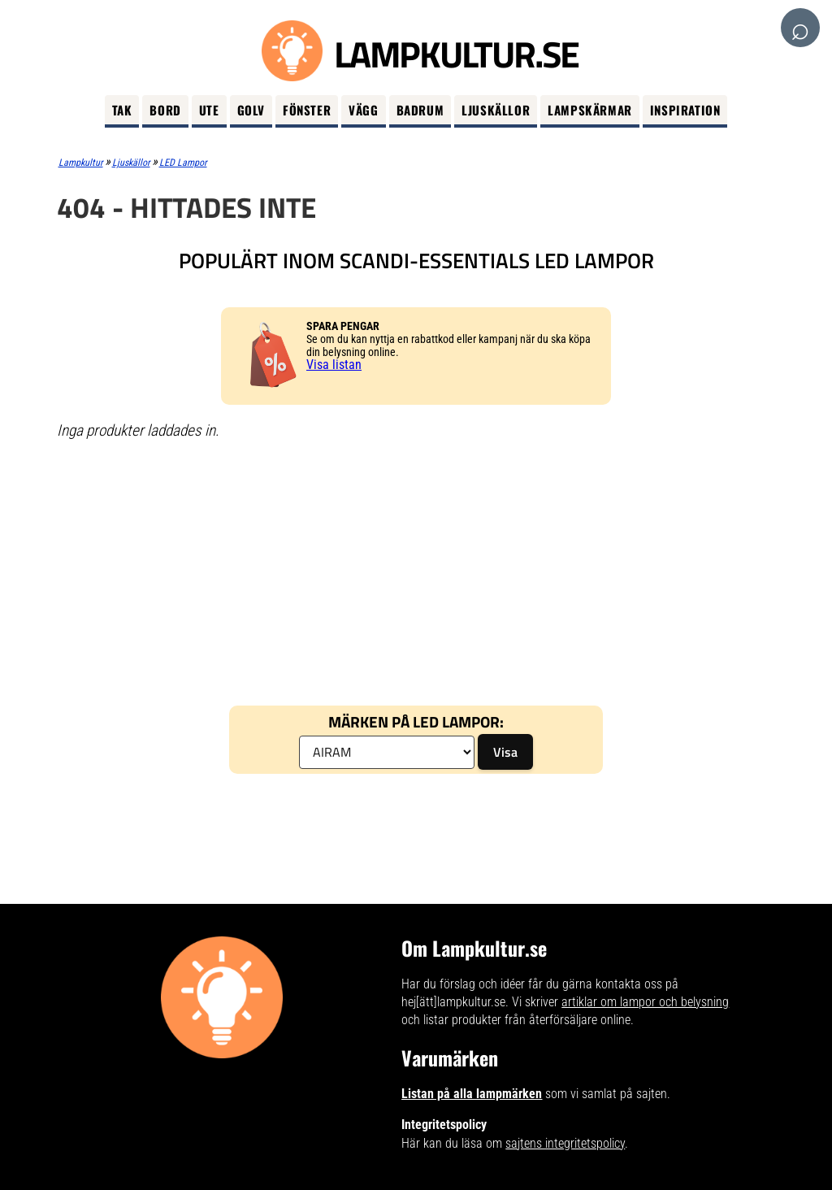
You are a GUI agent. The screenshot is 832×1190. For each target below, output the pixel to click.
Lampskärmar (590, 110)
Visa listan (334, 364)
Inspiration (685, 110)
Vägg (363, 110)
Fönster (307, 110)
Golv (251, 110)
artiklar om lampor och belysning (645, 1002)
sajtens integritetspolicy (565, 1143)
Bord (165, 110)
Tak (122, 110)
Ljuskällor (496, 110)
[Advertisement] (416, 571)
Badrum (420, 110)
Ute (209, 110)
